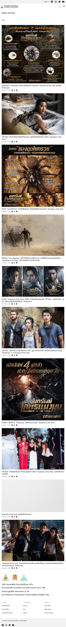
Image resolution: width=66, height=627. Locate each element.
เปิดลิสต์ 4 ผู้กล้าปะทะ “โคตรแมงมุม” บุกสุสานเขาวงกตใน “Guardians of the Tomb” (28, 422)
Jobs (24, 609)
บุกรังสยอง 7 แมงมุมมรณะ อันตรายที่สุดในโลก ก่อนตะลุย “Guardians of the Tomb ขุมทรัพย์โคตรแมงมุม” (31, 86)
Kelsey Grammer (8, 13)
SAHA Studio (48, 609)
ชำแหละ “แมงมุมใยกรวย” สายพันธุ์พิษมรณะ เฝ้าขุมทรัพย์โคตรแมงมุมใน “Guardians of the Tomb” (33, 209)
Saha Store (47, 606)
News (3, 20)
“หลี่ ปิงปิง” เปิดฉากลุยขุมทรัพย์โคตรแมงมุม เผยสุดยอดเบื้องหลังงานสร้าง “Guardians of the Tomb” (31, 138)
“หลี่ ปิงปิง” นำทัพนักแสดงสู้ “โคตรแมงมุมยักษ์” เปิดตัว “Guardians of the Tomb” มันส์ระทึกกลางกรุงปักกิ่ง (33, 473)
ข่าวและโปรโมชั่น (6, 606)
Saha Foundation (49, 613)
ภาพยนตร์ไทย (5, 609)
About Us (25, 606)
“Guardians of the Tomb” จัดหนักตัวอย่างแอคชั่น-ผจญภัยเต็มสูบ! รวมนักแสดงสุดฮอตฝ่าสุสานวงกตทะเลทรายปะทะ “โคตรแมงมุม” (32, 564)
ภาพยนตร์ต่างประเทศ (7, 613)
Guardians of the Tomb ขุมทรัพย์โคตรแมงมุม (16, 514)
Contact (25, 613)
